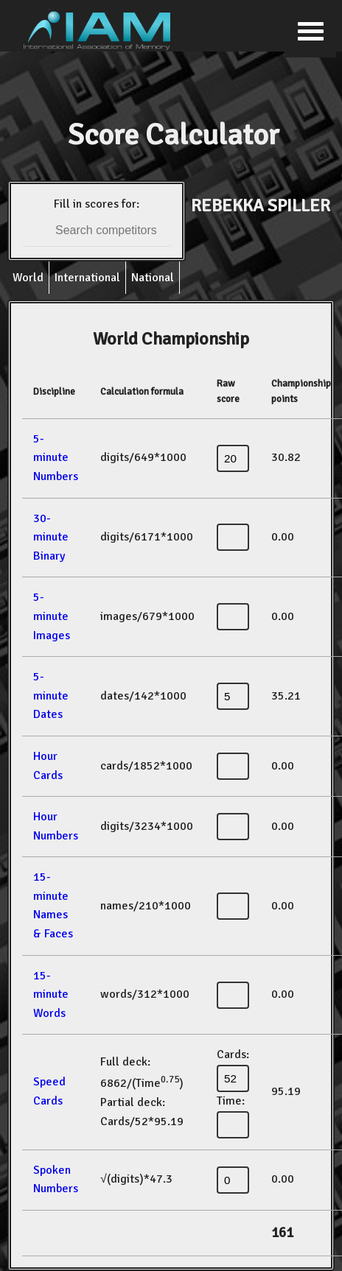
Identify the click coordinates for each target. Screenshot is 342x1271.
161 (282, 1233)
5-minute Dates (51, 695)
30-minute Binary (51, 537)
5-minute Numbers (55, 458)
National (152, 277)
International (87, 277)
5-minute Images (51, 616)
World (28, 277)
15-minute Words (51, 994)
